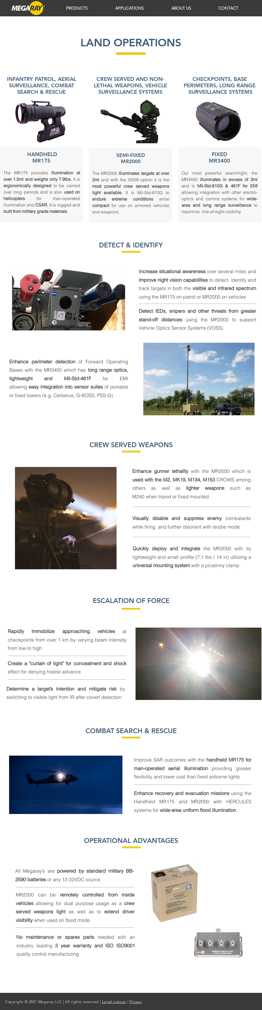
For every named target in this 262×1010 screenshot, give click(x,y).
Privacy (136, 1001)
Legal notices (114, 1001)
